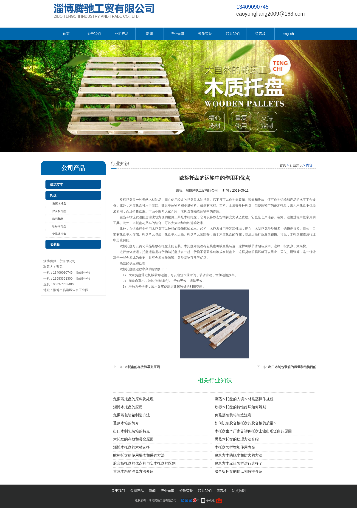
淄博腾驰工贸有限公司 (202, 190)
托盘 (53, 195)
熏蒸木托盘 (59, 203)
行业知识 (177, 34)
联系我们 (233, 34)
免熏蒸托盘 (59, 234)
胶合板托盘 (59, 211)
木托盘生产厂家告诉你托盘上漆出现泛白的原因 (253, 431)
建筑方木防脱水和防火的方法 (238, 455)
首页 (66, 34)
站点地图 (239, 491)
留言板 (260, 34)
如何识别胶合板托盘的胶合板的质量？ (246, 423)
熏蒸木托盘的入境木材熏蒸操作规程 (244, 399)
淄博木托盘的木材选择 (131, 447)
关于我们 (94, 34)
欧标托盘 (57, 218)
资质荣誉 (205, 34)
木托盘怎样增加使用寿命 (235, 447)
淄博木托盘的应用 (128, 407)
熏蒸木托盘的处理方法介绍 (237, 439)
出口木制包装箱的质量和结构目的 (292, 367)
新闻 (149, 34)
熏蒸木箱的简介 (126, 423)
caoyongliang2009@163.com (270, 14)
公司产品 (122, 34)
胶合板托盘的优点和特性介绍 (238, 471)
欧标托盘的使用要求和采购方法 (139, 455)
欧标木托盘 (59, 226)
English (288, 34)
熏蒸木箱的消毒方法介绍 (133, 471)
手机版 (210, 500)
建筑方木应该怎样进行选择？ (238, 463)
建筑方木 (56, 184)
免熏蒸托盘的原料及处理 (133, 399)
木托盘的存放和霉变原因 (142, 367)
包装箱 (55, 244)
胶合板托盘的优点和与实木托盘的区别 (144, 463)
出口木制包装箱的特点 (131, 431)
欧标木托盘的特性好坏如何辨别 (240, 407)
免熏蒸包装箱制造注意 (233, 415)
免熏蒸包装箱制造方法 (131, 415)
